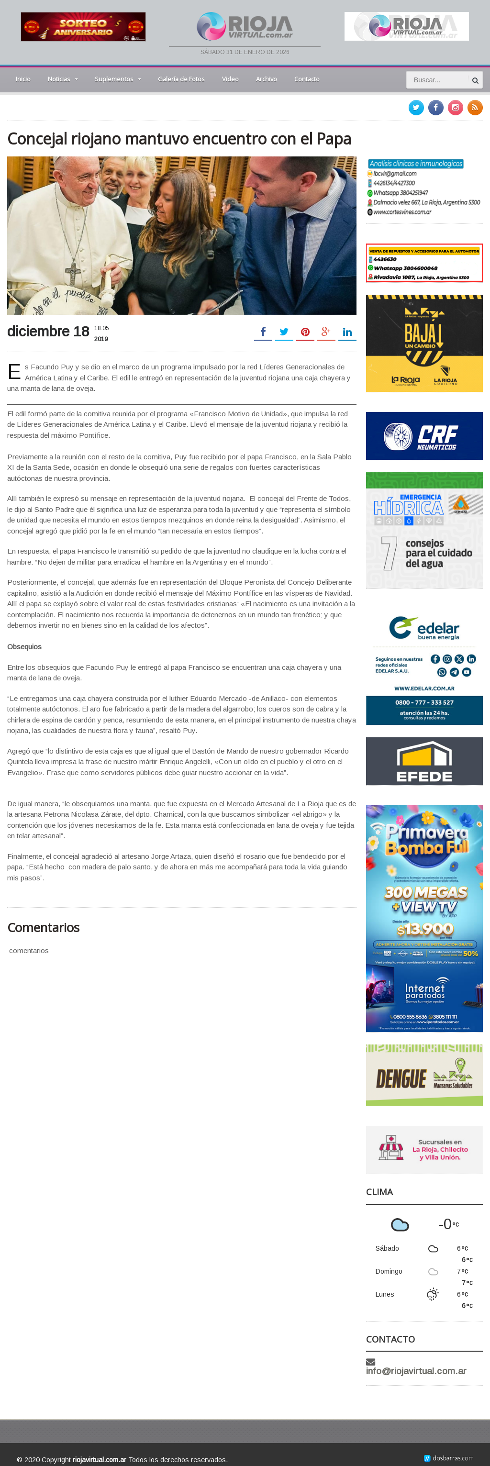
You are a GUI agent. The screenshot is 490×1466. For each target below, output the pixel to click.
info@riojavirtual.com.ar (432, 1362)
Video (230, 79)
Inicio (23, 79)
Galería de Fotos (181, 79)
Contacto (307, 79)
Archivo (266, 79)
